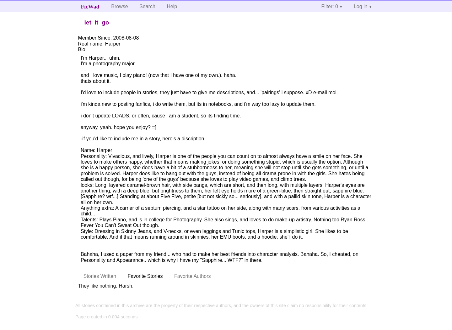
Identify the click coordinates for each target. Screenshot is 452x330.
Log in (361, 6)
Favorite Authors (192, 276)
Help (172, 6)
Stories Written (99, 276)
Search (147, 6)
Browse (119, 6)
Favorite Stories (145, 276)
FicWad (90, 6)
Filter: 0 (329, 6)
